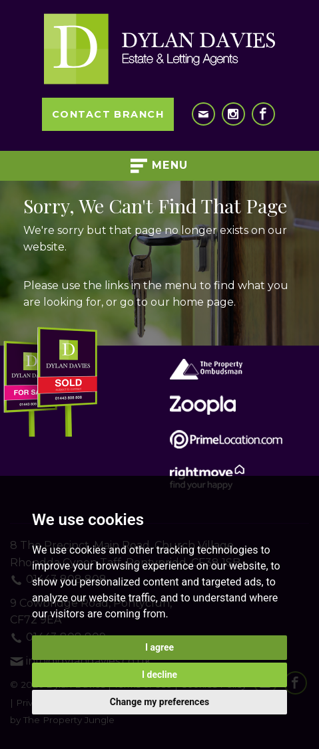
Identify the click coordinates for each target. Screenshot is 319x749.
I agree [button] (159, 647)
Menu (159, 166)
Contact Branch (108, 114)
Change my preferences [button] (159, 701)
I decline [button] (159, 674)
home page (203, 302)
